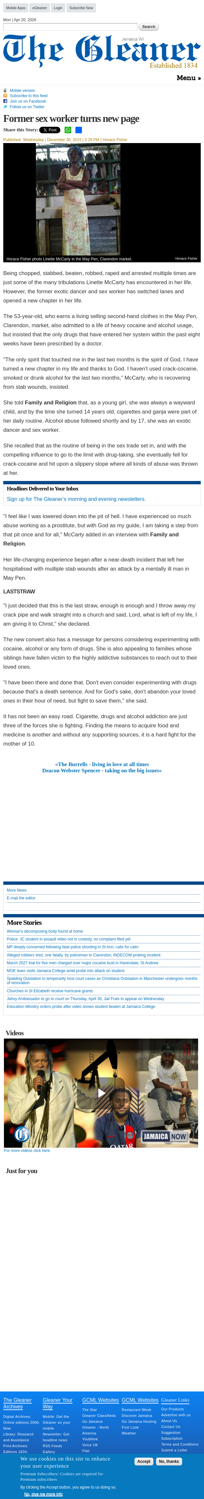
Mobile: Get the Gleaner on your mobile (57, 1422)
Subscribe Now (81, 8)
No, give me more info (43, 1494)
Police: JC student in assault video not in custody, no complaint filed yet (69, 939)
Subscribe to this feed (28, 96)
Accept (143, 1461)
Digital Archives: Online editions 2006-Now (21, 1422)
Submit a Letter (174, 1450)
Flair (86, 1451)
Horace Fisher (115, 140)
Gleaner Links (175, 1400)
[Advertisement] (102, 822)
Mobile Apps (15, 8)
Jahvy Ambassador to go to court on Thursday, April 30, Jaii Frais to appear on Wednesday (85, 999)
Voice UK (90, 1445)
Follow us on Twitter (27, 107)
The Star (89, 1410)
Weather (129, 1433)
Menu (186, 78)
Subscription (171, 1438)
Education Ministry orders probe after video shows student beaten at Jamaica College (81, 1007)
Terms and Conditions (179, 1444)
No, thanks (169, 1461)
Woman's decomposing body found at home (45, 931)
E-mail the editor (21, 898)
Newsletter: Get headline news (56, 1437)
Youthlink (90, 1439)
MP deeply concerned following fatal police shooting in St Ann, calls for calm (72, 947)
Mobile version (22, 90)
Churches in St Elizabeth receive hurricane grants (50, 991)
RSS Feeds (52, 1446)
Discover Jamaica (137, 1416)
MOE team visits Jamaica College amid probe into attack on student (65, 971)
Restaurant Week (136, 1410)
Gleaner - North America (95, 1430)
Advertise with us (176, 1415)
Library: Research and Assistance (18, 1437)
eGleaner (39, 8)
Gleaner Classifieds (99, 1416)
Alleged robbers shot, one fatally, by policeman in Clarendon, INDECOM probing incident (84, 955)
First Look (130, 1427)
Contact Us (170, 1427)
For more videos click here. (27, 1150)
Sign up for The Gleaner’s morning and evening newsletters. (76, 499)
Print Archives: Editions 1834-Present (15, 1452)
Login (58, 8)
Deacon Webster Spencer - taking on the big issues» (102, 771)
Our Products (172, 1409)
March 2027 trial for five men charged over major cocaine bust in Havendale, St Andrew (82, 963)
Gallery (49, 1452)
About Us (169, 1421)
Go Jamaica (92, 1421)
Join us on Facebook (28, 101)
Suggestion (170, 1432)
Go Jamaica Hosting (139, 1421)
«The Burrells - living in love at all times (102, 764)
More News (17, 890)
